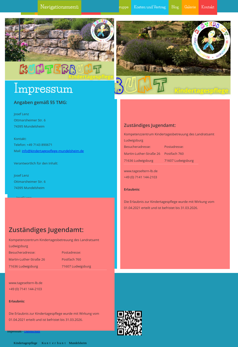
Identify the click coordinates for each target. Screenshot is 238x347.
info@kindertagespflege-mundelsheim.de (53, 151)
